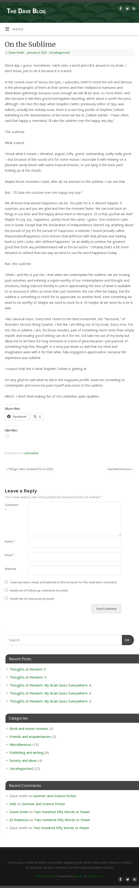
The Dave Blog (26, 11)
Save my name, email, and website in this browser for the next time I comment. (63, 582)
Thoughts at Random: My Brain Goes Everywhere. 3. (51, 693)
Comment (10, 507)
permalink (31, 453)
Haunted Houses (120, 469)
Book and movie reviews (29, 728)
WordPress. (96, 876)
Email (9, 555)
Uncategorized (60, 52)
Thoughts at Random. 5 (28, 677)
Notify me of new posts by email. (32, 599)
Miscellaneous (20, 744)
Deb (13, 804)
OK (126, 639)
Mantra (79, 876)
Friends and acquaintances (30, 736)
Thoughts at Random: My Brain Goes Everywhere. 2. (51, 701)
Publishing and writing (27, 752)
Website (10, 569)
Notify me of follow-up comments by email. (39, 590)
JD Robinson (19, 819)
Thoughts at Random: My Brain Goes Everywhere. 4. (51, 685)
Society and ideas (23, 760)
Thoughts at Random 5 (28, 669)
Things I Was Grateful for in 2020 (29, 469)
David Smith (19, 811)
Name (10, 541)
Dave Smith (16, 52)
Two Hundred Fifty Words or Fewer (62, 811)
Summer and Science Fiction (54, 796)
